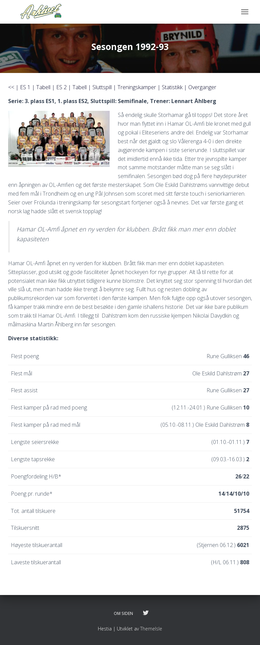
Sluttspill (102, 87)
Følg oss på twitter (145, 613)
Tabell (43, 87)
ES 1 (25, 87)
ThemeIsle (151, 628)
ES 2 (61, 87)
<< (11, 87)
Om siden (123, 613)
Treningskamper (136, 87)
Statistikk (172, 87)
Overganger (202, 87)
